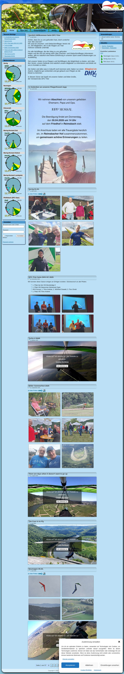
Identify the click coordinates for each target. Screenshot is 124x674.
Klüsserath (7, 108)
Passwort (5, 230)
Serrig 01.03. (8, 41)
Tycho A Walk (8, 45)
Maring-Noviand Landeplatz (13, 175)
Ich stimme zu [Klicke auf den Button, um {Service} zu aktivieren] (62, 366)
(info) (101, 53)
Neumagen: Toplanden (109, 48)
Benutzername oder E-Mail (11, 224)
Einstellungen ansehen (110, 665)
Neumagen (7, 86)
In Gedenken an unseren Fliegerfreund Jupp (48, 87)
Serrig (6, 63)
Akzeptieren (70, 665)
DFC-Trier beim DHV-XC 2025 (13, 43)
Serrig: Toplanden (107, 46)
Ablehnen (89, 665)
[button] (119, 642)
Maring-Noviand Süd (11, 130)
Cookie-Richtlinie (86, 670)
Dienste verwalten (68, 659)
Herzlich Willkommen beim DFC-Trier (44, 35)
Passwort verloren (8, 242)
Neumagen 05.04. (9, 56)
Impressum (97, 670)
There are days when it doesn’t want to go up (48, 474)
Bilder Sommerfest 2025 (11, 47)
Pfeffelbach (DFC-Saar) (11, 198)
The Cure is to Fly (9, 54)
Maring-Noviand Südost (12, 153)
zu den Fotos (33, 194)
